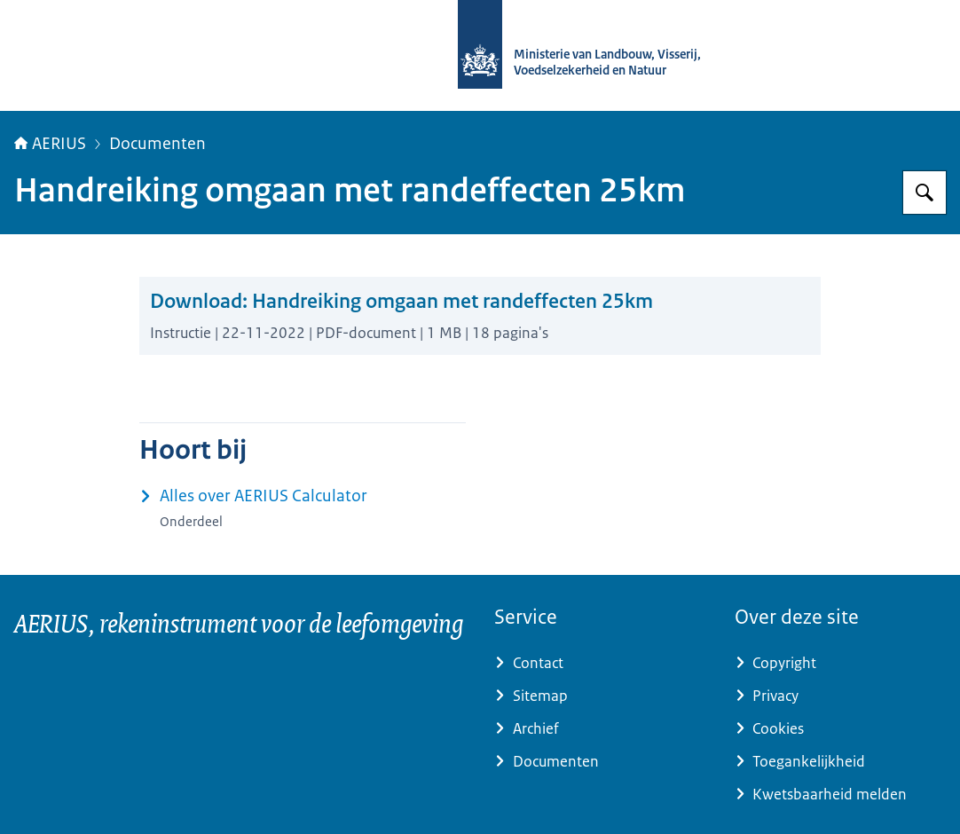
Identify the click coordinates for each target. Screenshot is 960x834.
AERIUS (50, 143)
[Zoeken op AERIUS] (924, 192)
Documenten (157, 143)
